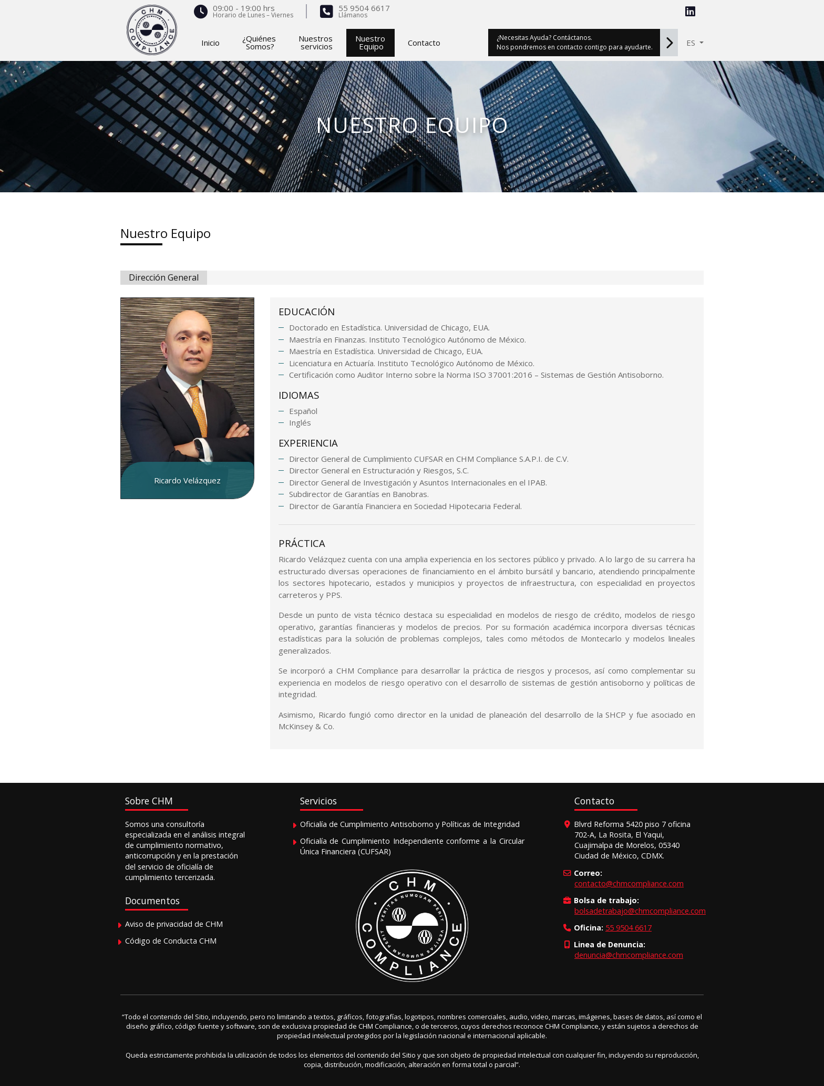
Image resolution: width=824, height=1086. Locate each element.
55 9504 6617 (364, 8)
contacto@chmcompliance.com (629, 883)
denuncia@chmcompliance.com (628, 955)
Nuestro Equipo (165, 233)
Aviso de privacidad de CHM (174, 924)
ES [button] (691, 42)
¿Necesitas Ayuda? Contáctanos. (587, 42)
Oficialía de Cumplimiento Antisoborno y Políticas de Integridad (410, 824)
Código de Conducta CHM (171, 941)
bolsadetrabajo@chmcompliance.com (640, 911)
